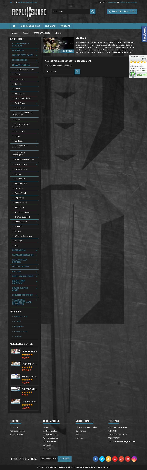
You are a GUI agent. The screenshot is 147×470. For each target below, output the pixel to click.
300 (16, 246)
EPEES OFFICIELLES (21, 65)
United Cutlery (21, 222)
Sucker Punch (20, 193)
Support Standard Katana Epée (29, 389)
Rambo (18, 174)
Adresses (79, 438)
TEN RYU (17, 337)
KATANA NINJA (19, 250)
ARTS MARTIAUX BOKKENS (19, 261)
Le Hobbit (19, 141)
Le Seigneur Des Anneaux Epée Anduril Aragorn (29, 364)
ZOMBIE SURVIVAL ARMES (20, 289)
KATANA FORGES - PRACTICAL (20, 45)
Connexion (112, 2)
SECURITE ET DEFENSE (22, 295)
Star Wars (19, 188)
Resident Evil (20, 179)
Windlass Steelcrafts (23, 236)
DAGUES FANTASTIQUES (23, 276)
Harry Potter (20, 131)
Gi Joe (17, 120)
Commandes (81, 431)
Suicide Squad (21, 203)
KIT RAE (17, 321)
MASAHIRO (19, 327)
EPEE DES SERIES (19, 60)
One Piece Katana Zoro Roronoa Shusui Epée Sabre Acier (29, 352)
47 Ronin (18, 241)
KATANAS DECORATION (22, 255)
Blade (17, 89)
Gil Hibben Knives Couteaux (20, 126)
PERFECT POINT (21, 332)
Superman (19, 198)
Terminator (19, 207)
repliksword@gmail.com (27, 2)
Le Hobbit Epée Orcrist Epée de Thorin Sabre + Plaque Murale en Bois (29, 402)
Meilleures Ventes (21, 344)
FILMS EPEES (18, 51)
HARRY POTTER (20, 316)
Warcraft (18, 226)
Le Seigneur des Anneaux (20, 147)
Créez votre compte (128, 2)
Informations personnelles (86, 427)
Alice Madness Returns (24, 70)
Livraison (50, 26)
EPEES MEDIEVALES (21, 267)
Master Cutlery (21, 164)
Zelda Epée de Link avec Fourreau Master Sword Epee (29, 377)
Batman (18, 84)
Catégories (17, 39)
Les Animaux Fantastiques (18, 154)
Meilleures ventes (17, 434)
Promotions (14, 427)
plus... (144, 70)
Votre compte (84, 421)
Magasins (47, 449)
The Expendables (22, 212)
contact (65, 26)
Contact (113, 421)
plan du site (47, 445)
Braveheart (19, 94)
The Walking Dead (22, 217)
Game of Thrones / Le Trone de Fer (22, 114)
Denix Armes (20, 103)
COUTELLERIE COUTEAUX (18, 282)
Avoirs (78, 434)
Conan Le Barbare (22, 98)
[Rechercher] (73, 11)
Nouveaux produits (17, 431)
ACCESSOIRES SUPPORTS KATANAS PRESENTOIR (21, 302)
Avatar (17, 74)
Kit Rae (18, 136)
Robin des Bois (21, 184)
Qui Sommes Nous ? (30, 26)
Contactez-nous (49, 442)
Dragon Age (20, 108)
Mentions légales (50, 431)
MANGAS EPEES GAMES (22, 55)
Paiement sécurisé (50, 438)
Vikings (18, 231)
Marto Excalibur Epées (24, 160)
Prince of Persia (21, 169)
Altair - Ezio (20, 79)
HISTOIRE (16, 272)
